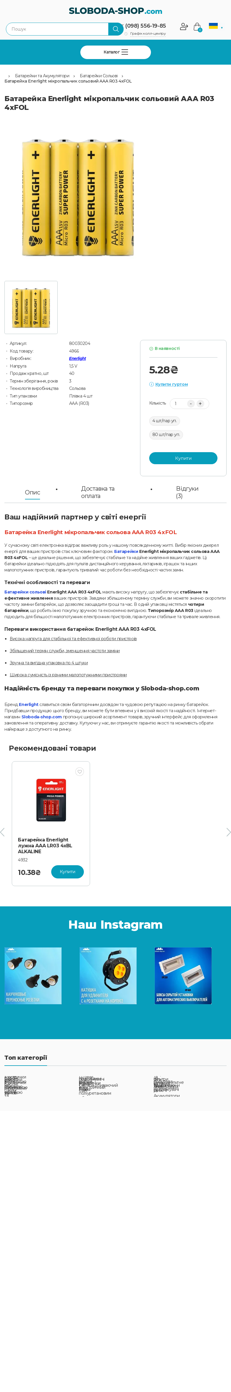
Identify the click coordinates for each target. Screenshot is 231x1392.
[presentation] (2, 832)
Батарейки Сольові (99, 75)
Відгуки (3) (187, 492)
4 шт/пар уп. (164, 420)
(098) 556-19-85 (145, 26)
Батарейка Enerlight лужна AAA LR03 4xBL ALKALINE (45, 845)
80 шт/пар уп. (166, 434)
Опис (32, 492)
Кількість (157, 403)
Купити (183, 458)
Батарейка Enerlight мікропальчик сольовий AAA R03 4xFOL (68, 81)
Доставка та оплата (97, 492)
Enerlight (77, 358)
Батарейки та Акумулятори (42, 75)
